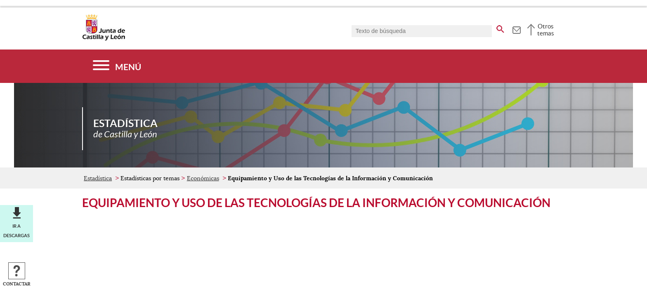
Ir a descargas (16, 231)
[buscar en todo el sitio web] (500, 27)
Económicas (203, 178)
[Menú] (117, 66)
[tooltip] (516, 29)
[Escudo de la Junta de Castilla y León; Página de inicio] (103, 39)
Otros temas (545, 30)
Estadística (98, 178)
